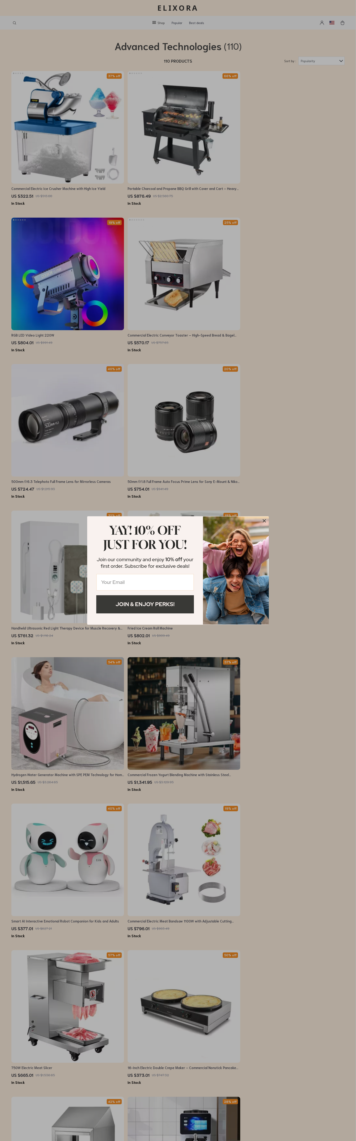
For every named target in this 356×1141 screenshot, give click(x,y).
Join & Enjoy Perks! (145, 604)
